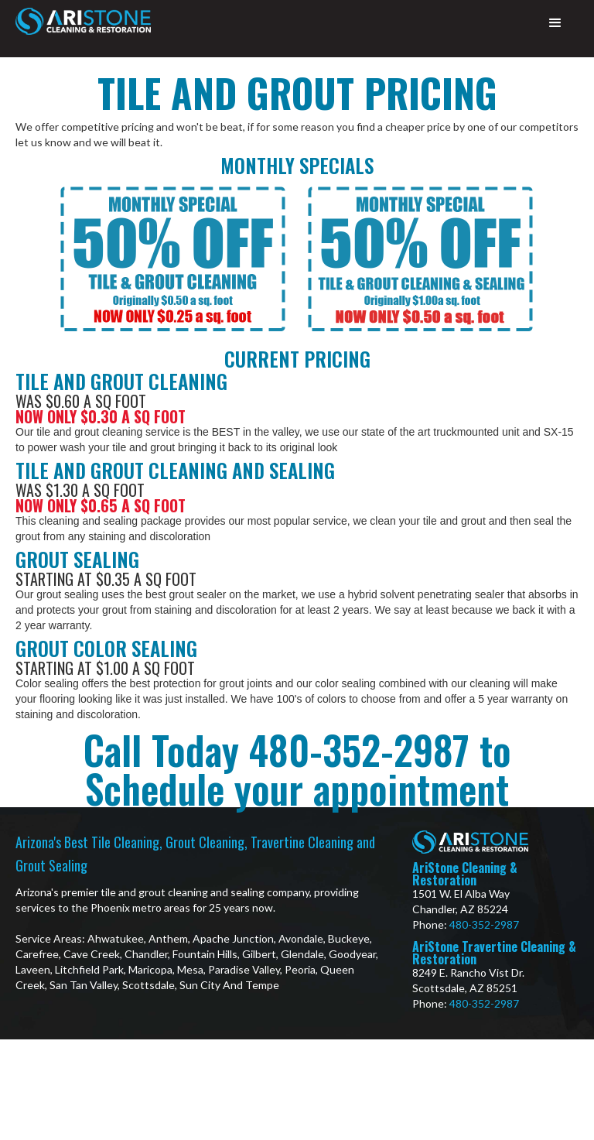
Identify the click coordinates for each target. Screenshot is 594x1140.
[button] (555, 23)
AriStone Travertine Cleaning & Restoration (494, 952)
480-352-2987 (484, 924)
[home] (83, 21)
